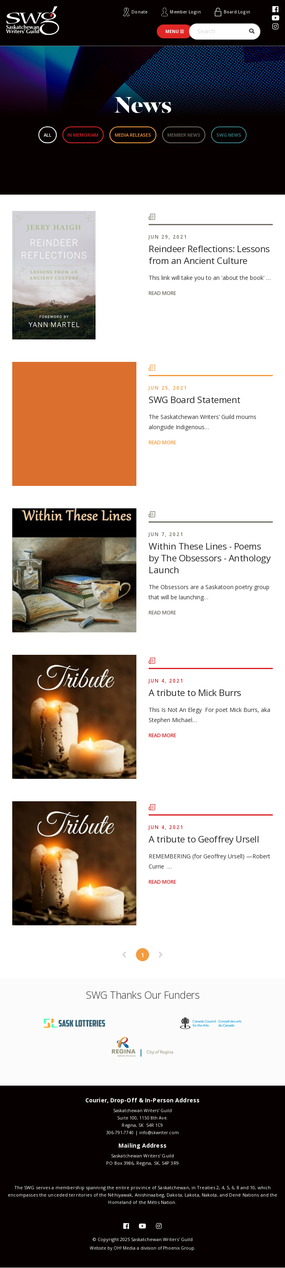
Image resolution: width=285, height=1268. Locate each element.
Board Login (235, 11)
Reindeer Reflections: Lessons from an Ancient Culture (210, 254)
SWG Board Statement (195, 399)
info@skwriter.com (159, 1132)
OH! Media (123, 1248)
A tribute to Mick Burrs (196, 691)
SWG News (246, 134)
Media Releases (132, 134)
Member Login (181, 11)
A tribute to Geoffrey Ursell (205, 838)
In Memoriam (72, 134)
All (30, 134)
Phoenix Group (180, 1248)
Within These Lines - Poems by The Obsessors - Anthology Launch (210, 557)
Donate (132, 11)
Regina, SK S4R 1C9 (142, 1125)
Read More (163, 292)
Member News (193, 134)
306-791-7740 (118, 1132)
